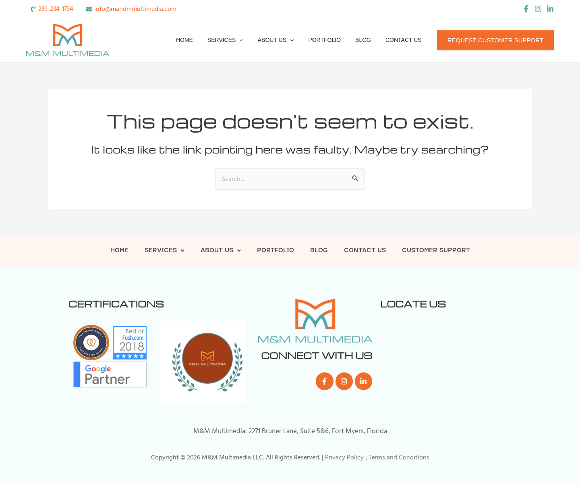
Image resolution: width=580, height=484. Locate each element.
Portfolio (332, 40)
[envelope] (131, 9)
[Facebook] (526, 8)
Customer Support (436, 251)
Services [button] (240, 40)
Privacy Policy (344, 457)
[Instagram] (538, 8)
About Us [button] (287, 40)
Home (202, 40)
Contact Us (405, 40)
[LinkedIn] (550, 8)
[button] (253, 40)
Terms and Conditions (399, 457)
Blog (368, 40)
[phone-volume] (51, 9)
